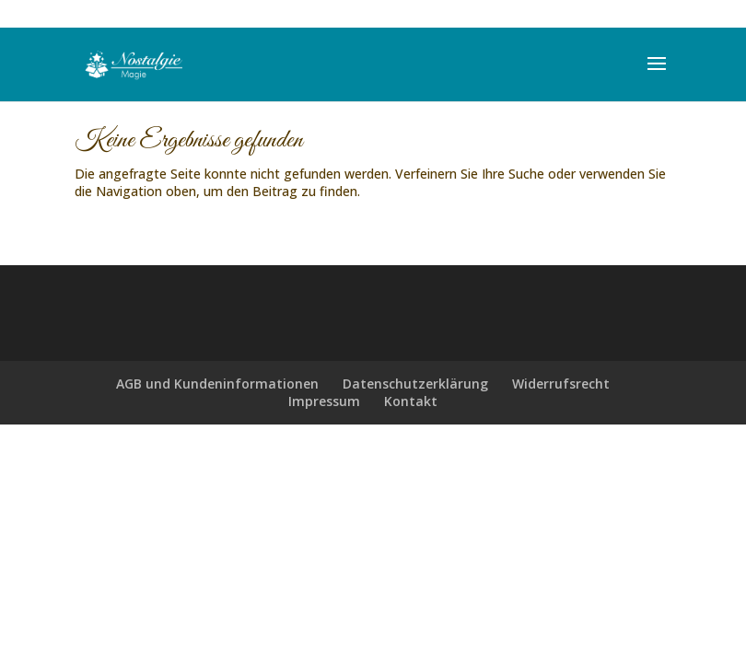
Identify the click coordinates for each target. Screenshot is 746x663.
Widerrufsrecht (561, 383)
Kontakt (410, 401)
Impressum (324, 401)
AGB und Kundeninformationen (217, 383)
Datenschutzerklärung (415, 383)
